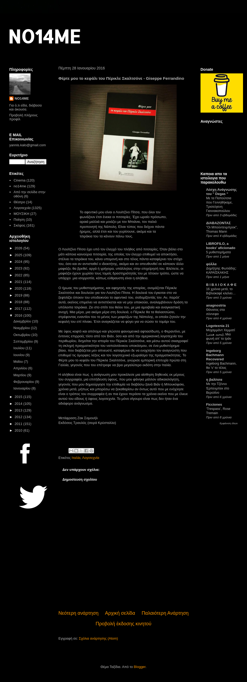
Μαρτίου (20, 375)
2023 (19, 268)
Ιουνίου (19, 355)
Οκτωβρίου (22, 335)
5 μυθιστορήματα (218, 252)
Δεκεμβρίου (23, 321)
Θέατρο (19, 202)
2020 (19, 288)
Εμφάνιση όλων (229, 423)
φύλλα (211, 264)
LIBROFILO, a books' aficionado (220, 246)
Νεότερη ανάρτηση (78, 613)
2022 (19, 275)
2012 (19, 417)
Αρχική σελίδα (120, 613)
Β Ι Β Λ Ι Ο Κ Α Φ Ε (221, 285)
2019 (19, 295)
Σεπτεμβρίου (24, 341)
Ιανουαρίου (23, 388)
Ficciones (214, 404)
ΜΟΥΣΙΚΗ (21, 214)
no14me (20, 186)
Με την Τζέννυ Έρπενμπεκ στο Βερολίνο (217, 388)
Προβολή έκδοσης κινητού (123, 623)
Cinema (19, 180)
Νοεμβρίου (22, 328)
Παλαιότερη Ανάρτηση (165, 613)
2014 (19, 404)
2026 (19, 248)
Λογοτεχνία (90, 458)
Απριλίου (21, 368)
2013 (19, 410)
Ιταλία (76, 458)
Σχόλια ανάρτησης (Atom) (98, 638)
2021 (19, 282)
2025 (19, 255)
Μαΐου (19, 362)
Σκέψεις (19, 225)
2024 (19, 262)
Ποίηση (19, 220)
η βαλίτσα (214, 380)
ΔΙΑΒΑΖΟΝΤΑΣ (218, 223)
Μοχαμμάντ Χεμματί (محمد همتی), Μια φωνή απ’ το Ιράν (220, 334)
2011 (19, 424)
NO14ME (44, 36)
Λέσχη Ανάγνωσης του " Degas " (221, 192)
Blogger (140, 667)
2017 (19, 309)
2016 (19, 315)
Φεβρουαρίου (24, 382)
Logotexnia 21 (217, 326)
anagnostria (216, 305)
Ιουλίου (19, 348)
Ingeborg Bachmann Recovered (215, 355)
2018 (19, 302)
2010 (19, 430)
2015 (19, 397)
